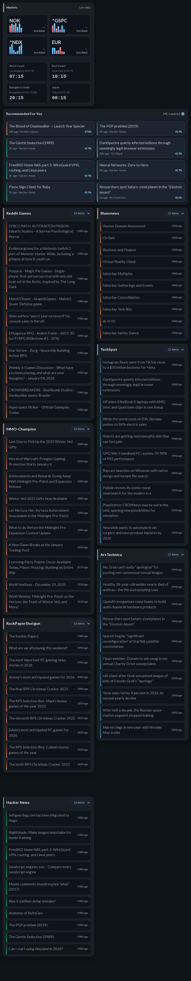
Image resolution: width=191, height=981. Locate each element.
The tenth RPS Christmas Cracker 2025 (39, 764)
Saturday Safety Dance (121, 333)
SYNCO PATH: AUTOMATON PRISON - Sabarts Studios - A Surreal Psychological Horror (41, 231)
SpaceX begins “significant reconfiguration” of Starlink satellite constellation (131, 641)
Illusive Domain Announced (124, 226)
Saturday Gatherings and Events (128, 285)
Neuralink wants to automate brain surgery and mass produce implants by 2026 (132, 532)
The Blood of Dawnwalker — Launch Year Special (46, 126)
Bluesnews (109, 213)
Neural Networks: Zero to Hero (123, 165)
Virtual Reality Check (119, 261)
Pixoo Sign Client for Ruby (29, 187)
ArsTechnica (111, 554)
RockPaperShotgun (23, 623)
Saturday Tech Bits (117, 309)
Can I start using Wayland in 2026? (36, 949)
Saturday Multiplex (118, 273)
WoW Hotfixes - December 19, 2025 (37, 584)
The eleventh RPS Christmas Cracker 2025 (42, 718)
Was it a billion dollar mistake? (32, 901)
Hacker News (18, 802)
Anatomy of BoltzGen (26, 913)
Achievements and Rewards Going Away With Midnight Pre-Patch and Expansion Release (40, 481)
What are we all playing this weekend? (38, 648)
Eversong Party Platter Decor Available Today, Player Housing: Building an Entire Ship (41, 567)
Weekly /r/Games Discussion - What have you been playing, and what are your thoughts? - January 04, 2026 (41, 372)
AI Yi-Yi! (109, 321)
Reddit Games (18, 213)
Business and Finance (119, 250)
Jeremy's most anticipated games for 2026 (42, 677)
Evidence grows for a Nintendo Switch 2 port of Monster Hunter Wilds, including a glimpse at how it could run (41, 253)
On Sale (109, 238)
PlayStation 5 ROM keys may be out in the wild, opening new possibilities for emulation (135, 510)
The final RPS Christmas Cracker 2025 (38, 689)
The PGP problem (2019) (118, 126)
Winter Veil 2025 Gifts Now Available (38, 498)
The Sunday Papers (24, 636)
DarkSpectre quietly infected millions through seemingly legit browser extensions (131, 384)
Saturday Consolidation (121, 297)
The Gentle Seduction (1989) (31, 143)
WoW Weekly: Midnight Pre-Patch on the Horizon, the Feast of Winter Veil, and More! (41, 601)
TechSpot (108, 349)
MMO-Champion (21, 429)
